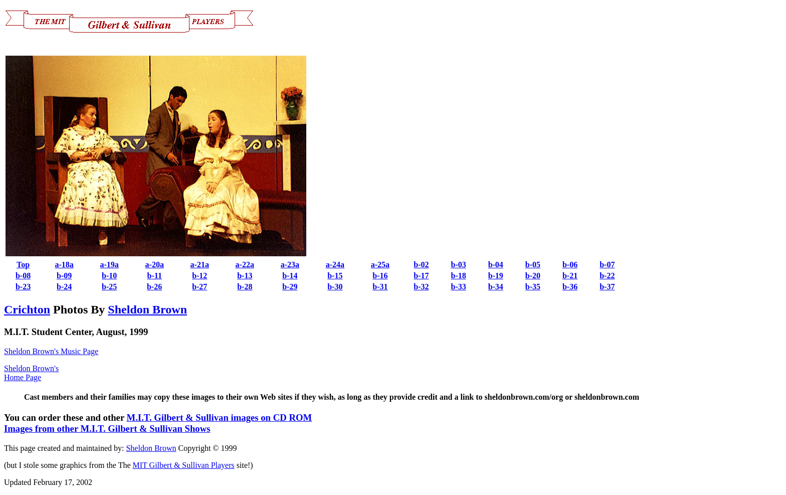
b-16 (379, 275)
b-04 (495, 264)
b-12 (199, 275)
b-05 (532, 264)
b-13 (244, 275)
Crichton (27, 309)
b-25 (109, 286)
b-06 (569, 264)
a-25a (380, 264)
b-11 (154, 275)
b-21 (569, 275)
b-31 (379, 286)
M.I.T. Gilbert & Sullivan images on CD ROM (219, 417)
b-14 (289, 275)
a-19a (109, 264)
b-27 (199, 286)
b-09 (64, 275)
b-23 (23, 286)
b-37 (607, 286)
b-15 (334, 275)
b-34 (495, 286)
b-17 (421, 275)
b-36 (569, 286)
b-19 (495, 275)
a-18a (64, 264)
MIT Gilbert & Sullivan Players (184, 465)
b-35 (532, 286)
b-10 (109, 275)
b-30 (334, 286)
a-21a (199, 264)
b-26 (154, 286)
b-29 (289, 286)
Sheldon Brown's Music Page (51, 351)
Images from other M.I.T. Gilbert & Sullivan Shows (107, 428)
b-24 (64, 286)
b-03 (458, 264)
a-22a (245, 264)
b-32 (421, 286)
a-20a (154, 264)
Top (23, 264)
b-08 (23, 275)
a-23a (290, 264)
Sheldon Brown (147, 309)
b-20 (532, 275)
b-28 (244, 286)
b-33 (458, 286)
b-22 (607, 275)
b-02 (421, 264)
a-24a (335, 264)
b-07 (607, 264)
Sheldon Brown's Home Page (31, 373)
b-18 (458, 275)
